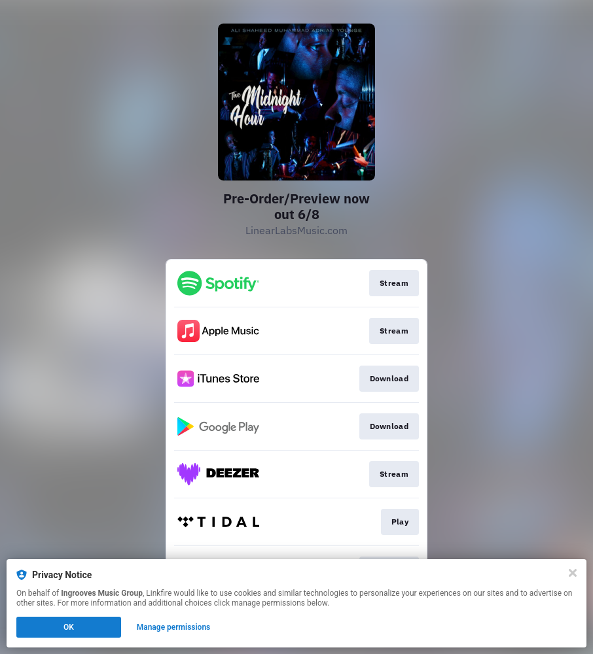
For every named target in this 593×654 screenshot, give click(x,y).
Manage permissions (174, 627)
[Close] (572, 572)
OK (68, 627)
